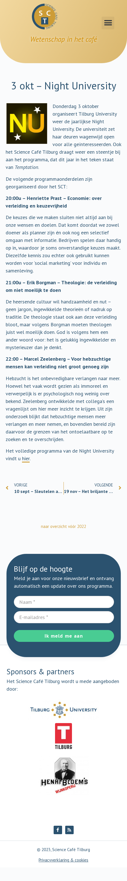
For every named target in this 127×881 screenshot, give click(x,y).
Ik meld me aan (64, 636)
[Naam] (64, 602)
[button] (108, 23)
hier (26, 458)
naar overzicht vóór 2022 (63, 526)
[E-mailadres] (64, 617)
